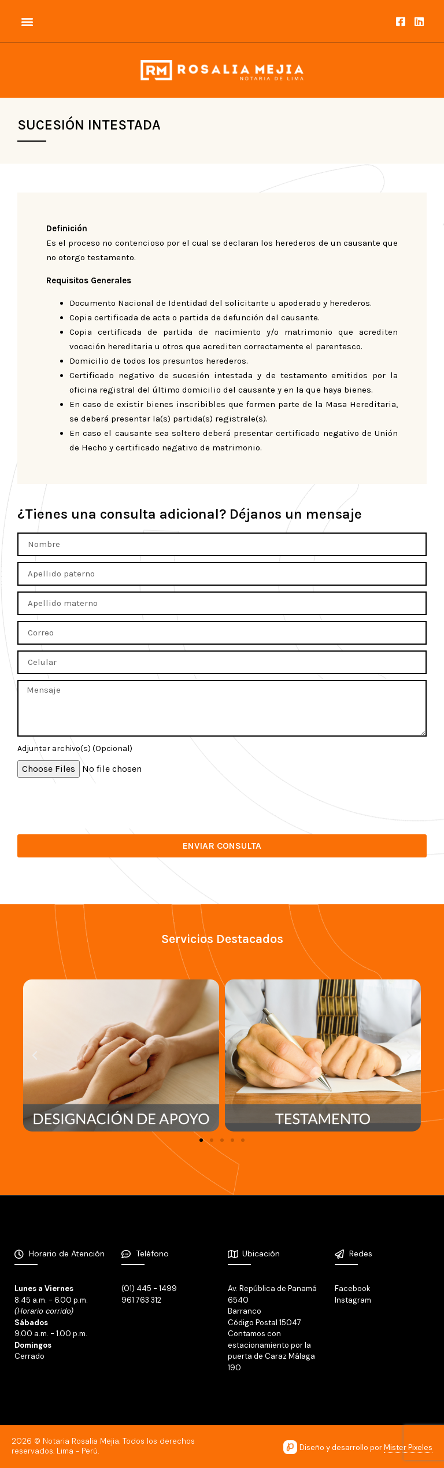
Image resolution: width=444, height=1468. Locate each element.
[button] (26, 21)
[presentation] (105, 806)
